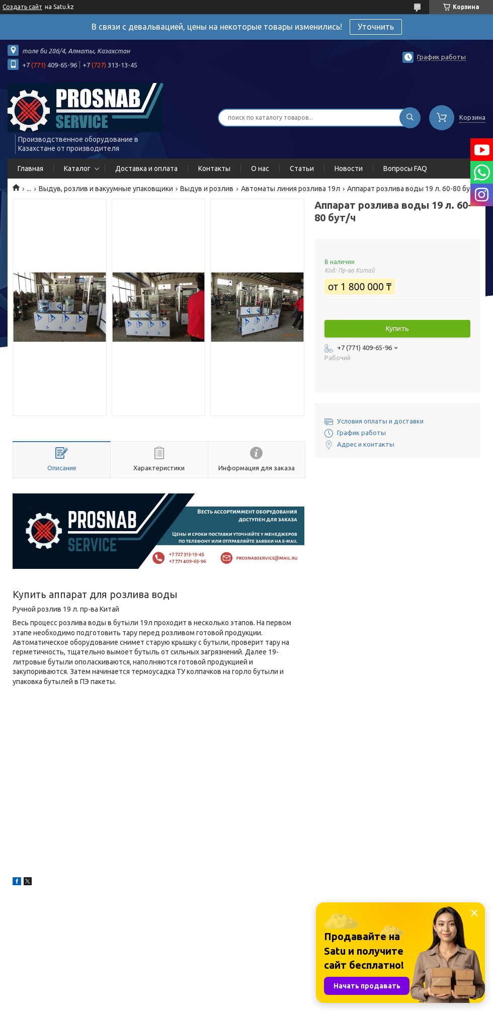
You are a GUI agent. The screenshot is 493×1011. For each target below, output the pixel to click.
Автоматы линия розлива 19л (290, 189)
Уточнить (376, 26)
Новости (349, 168)
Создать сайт (22, 7)
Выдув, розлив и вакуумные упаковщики (106, 189)
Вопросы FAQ (405, 168)
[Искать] (410, 117)
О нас (260, 168)
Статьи (302, 168)
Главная (30, 168)
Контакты (214, 168)
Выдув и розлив (206, 189)
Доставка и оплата (146, 168)
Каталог (77, 168)
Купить (397, 328)
